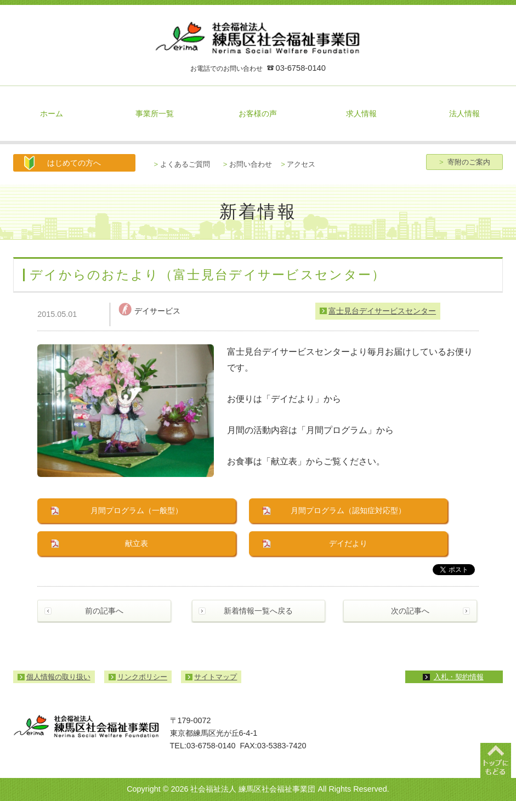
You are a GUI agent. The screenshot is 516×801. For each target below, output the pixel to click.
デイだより (348, 543)
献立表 (136, 543)
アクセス (298, 164)
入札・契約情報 (459, 677)
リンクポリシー (142, 677)
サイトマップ (215, 677)
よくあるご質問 (182, 164)
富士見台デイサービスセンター (382, 310)
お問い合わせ (247, 164)
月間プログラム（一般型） (136, 510)
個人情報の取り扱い (58, 677)
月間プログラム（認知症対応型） (348, 510)
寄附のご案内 (464, 162)
